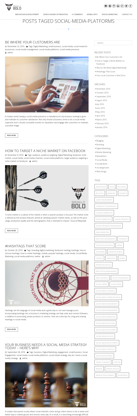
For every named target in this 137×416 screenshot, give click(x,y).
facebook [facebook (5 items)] (123, 239)
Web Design (101, 171)
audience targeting (49, 155)
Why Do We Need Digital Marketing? (111, 67)
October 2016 (102, 92)
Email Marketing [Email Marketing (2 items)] (102, 232)
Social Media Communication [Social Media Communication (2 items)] (108, 297)
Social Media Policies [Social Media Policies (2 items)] (105, 336)
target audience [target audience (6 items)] (103, 362)
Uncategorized (102, 167)
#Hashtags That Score (25, 246)
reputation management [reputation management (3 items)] (106, 271)
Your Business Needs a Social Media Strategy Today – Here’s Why (46, 346)
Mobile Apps (92, 14)
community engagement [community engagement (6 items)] (106, 206)
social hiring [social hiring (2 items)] (101, 284)
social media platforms (49, 49)
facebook (77, 155)
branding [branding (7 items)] (111, 193)
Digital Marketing (110, 14)
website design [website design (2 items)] (112, 369)
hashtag (67, 250)
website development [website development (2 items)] (105, 375)
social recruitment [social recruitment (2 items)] (104, 356)
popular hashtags (55, 253)
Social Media (101, 160)
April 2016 (100, 115)
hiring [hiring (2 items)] (119, 245)
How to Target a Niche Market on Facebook (45, 150)
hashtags (75, 250)
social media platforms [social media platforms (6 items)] (106, 330)
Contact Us (127, 14)
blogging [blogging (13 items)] (122, 187)
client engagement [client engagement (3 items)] (104, 200)
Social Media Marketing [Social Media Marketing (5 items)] (106, 317)
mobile (45, 253)
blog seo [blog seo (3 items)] (100, 193)
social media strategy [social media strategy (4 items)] (105, 349)
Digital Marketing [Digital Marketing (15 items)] (103, 219)
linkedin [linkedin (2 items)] (99, 258)
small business (54, 46)
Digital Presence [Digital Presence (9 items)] (122, 219)
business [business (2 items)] (123, 193)
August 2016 (101, 100)
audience (36, 155)
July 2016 (100, 104)
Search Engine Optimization (55, 14)
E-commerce (77, 14)
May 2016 (100, 112)
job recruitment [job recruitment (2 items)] (116, 252)
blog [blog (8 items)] (112, 187)
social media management (26, 49)
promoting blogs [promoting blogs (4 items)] (103, 265)
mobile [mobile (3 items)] (122, 258)
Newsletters (101, 156)
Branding (100, 144)
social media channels (33, 158)
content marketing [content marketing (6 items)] (104, 213)
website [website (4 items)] (99, 369)
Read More (11, 135)
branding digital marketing (43, 250)
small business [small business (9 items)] (102, 278)
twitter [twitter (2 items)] (117, 362)
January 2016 (101, 127)
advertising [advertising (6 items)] (101, 187)
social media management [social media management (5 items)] (107, 310)
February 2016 (102, 123)
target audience (71, 158)
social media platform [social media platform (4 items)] (105, 323)
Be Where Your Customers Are (32, 42)
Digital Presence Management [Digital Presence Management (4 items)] (108, 226)
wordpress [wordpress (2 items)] (123, 375)
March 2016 (101, 119)
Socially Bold (101, 163)
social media (67, 46)
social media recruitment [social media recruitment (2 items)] (107, 343)
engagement (63, 352)
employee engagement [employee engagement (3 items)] (105, 239)
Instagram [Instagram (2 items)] (100, 252)
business (38, 352)
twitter (37, 256)
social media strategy (58, 355)
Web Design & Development (27, 14)
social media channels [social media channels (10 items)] (105, 291)
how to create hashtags (31, 253)
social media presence (69, 49)
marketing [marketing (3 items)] (111, 258)
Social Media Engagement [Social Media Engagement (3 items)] (107, 304)
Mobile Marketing (103, 152)
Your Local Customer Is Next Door (110, 75)
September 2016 (103, 96)
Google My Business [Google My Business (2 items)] (104, 245)
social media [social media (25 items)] (116, 284)
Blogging (99, 140)
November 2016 (103, 89)
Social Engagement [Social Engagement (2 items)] (120, 278)
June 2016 (100, 108)
